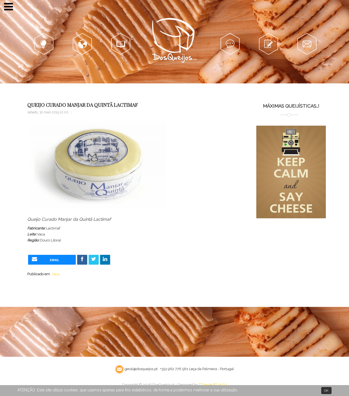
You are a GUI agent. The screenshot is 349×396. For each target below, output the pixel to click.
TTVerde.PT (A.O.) (213, 385)
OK (326, 390)
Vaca (56, 274)
